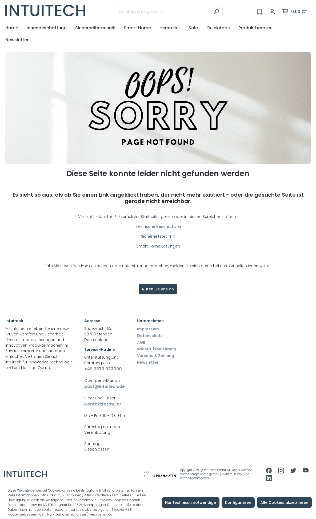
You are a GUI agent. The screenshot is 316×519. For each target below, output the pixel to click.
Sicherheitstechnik (158, 236)
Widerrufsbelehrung (156, 349)
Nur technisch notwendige (190, 502)
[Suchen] (216, 11)
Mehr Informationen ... (24, 495)
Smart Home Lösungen (158, 246)
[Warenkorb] (295, 11)
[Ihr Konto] (272, 11)
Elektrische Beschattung (158, 226)
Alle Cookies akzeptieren (284, 502)
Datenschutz (150, 335)
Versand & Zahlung (155, 355)
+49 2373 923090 (103, 369)
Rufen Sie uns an (158, 289)
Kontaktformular (102, 404)
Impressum (148, 329)
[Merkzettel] (259, 11)
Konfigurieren (238, 502)
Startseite (150, 216)
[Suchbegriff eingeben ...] (163, 11)
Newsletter (148, 362)
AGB (141, 342)
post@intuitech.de (104, 386)
